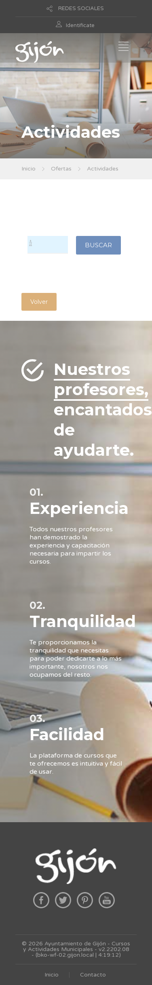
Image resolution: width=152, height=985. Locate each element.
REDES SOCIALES (81, 8)
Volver (39, 301)
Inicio (28, 168)
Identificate (80, 25)
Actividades (102, 168)
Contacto (93, 974)
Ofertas (61, 168)
